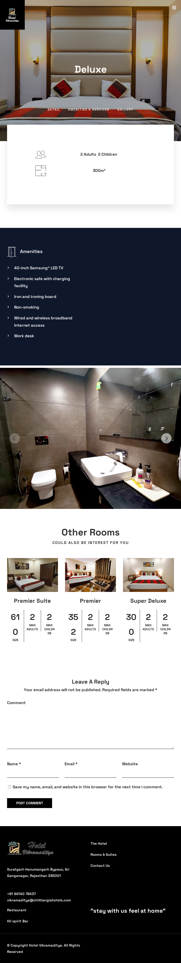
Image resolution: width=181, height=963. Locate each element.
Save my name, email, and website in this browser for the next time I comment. (88, 786)
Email (69, 763)
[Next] (166, 438)
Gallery (125, 109)
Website (130, 763)
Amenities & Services (88, 109)
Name (12, 763)
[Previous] (14, 438)
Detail (54, 109)
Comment (16, 702)
